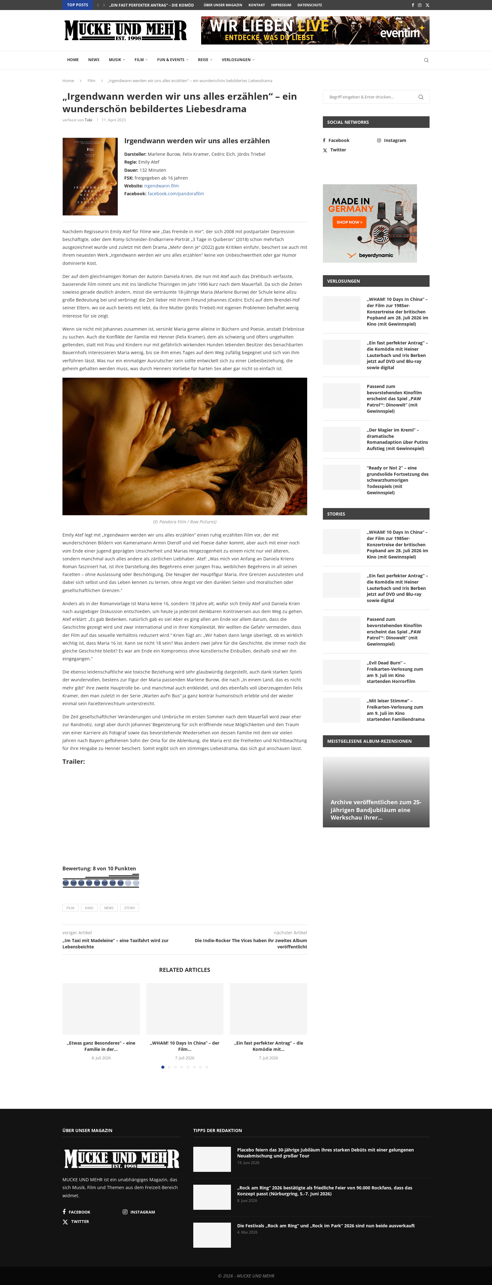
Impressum (281, 5)
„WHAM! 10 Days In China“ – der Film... (147, 5)
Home (73, 59)
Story (129, 907)
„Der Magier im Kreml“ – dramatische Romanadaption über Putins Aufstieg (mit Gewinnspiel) (397, 439)
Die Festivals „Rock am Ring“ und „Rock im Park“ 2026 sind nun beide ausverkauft (326, 1226)
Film (139, 59)
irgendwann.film (161, 186)
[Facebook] (413, 5)
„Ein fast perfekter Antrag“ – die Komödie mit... (268, 1046)
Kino (89, 907)
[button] (97, 5)
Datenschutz (309, 5)
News (93, 59)
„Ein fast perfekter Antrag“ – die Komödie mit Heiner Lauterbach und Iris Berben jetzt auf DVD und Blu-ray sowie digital (397, 355)
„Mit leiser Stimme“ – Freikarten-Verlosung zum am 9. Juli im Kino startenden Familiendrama (396, 710)
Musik (115, 59)
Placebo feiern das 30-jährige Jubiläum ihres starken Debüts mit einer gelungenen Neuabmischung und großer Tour (325, 1153)
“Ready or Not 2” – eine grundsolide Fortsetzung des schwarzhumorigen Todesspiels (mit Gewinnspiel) (398, 480)
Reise (203, 59)
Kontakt (257, 5)
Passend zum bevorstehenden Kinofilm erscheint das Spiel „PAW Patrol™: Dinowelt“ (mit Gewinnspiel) (394, 398)
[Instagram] (419, 5)
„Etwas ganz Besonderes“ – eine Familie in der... (101, 1046)
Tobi (88, 120)
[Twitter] (427, 5)
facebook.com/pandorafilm (176, 194)
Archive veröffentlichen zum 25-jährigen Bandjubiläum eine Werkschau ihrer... (376, 809)
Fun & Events (170, 59)
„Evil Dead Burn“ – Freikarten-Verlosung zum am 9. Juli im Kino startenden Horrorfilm (395, 672)
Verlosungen (236, 59)
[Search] (426, 60)
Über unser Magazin (223, 5)
